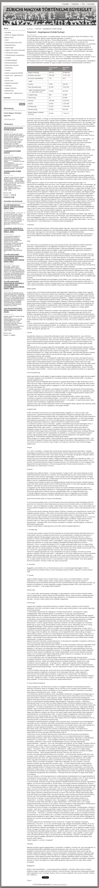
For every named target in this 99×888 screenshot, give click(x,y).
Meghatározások (10, 45)
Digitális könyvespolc (11, 83)
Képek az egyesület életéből (14, 73)
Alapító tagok (9, 47)
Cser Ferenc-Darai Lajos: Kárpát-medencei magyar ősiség (13, 310)
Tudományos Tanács (11, 52)
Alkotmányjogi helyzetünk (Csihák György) (13, 128)
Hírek (7, 40)
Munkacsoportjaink (11, 63)
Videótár (7, 70)
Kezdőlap (30, 29)
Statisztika (8, 85)
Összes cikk (7, 193)
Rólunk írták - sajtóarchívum (14, 75)
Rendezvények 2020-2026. (13, 42)
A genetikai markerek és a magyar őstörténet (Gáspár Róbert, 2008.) (14, 230)
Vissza (29, 880)
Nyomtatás (91, 4)
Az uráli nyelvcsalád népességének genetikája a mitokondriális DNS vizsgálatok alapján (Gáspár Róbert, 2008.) (14, 285)
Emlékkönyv (9, 68)
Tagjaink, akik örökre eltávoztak (15, 50)
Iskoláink (8, 58)
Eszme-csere (9, 80)
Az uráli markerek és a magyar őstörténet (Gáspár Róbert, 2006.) (14, 206)
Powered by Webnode (59, 884)
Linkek (7, 78)
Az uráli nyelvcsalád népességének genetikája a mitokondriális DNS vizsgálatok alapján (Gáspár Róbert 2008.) (14, 258)
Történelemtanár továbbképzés (15, 55)
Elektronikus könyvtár (12, 65)
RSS (83, 4)
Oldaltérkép (75, 4)
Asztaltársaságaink (11, 60)
